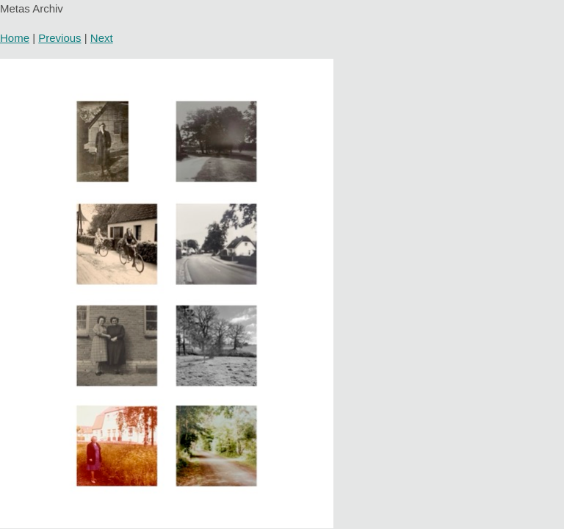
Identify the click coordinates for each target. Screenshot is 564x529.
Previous (59, 38)
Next (101, 38)
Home (14, 38)
